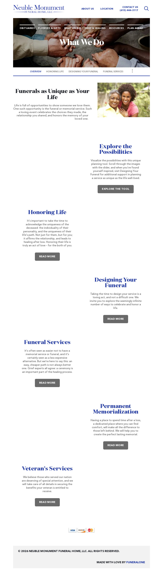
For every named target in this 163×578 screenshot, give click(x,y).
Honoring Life (47, 212)
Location (106, 9)
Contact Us (130, 7)
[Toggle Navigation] (132, 70)
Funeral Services (47, 342)
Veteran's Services (47, 469)
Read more (49, 255)
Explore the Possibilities (115, 149)
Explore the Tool (115, 189)
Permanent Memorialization (115, 409)
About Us (87, 9)
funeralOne (135, 562)
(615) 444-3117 (129, 10)
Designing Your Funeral (116, 282)
